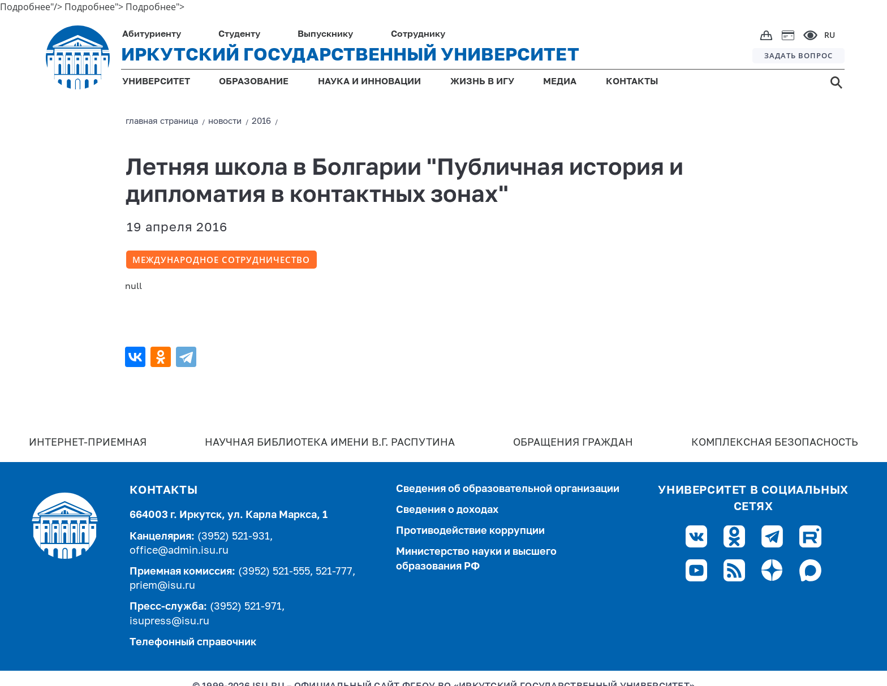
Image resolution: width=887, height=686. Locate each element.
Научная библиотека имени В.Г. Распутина (330, 443)
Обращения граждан (573, 443)
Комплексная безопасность (774, 443)
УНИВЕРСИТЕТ (156, 82)
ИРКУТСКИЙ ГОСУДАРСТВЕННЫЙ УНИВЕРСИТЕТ (350, 55)
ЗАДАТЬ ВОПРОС (798, 55)
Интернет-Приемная (88, 443)
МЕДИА (559, 82)
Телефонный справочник (193, 642)
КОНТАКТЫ (632, 82)
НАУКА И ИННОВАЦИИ (369, 82)
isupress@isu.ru (169, 621)
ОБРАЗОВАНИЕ (254, 82)
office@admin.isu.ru (179, 551)
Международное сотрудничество (221, 259)
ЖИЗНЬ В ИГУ (482, 82)
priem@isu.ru (162, 586)
